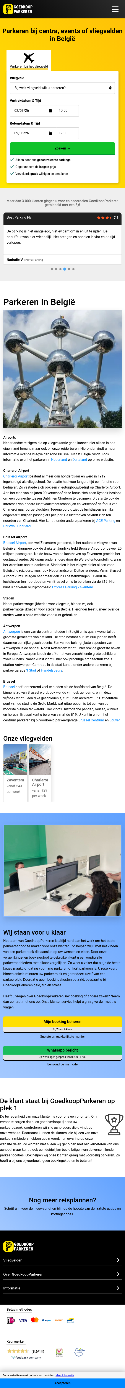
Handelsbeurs (51, 670)
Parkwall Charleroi (17, 526)
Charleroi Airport (16, 476)
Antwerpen (11, 632)
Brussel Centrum (91, 720)
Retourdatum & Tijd (25, 123)
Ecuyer (115, 720)
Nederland (59, 460)
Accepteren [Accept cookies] (62, 1383)
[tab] (52, 269)
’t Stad (31, 670)
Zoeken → (62, 148)
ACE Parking (105, 521)
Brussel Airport (14, 543)
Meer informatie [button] (64, 1375)
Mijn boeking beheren (62, 1021)
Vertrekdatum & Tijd (25, 101)
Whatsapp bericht (62, 1050)
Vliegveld (17, 78)
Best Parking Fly (19, 217)
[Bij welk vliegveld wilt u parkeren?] (62, 88)
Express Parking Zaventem (72, 587)
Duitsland (80, 460)
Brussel (9, 687)
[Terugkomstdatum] (36, 111)
